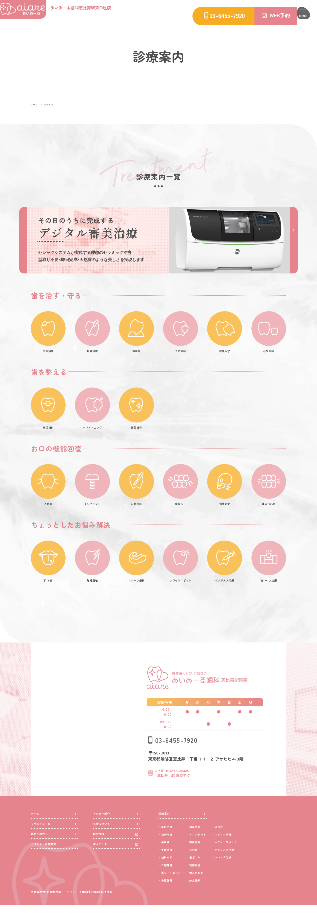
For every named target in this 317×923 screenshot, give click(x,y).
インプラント (214, 851)
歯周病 (169, 859)
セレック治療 (249, 874)
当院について (105, 843)
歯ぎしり (210, 874)
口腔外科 (171, 882)
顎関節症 (210, 882)
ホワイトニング (177, 890)
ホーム (36, 104)
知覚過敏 (210, 897)
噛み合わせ (212, 890)
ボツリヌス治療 (251, 867)
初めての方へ (43, 857)
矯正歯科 (210, 843)
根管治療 (171, 851)
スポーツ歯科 (249, 851)
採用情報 (101, 857)
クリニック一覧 (45, 843)
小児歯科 (171, 897)
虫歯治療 (171, 843)
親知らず (171, 874)
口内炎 (243, 843)
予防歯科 (171, 867)
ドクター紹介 (105, 829)
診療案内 (54, 104)
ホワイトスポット (253, 859)
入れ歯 (208, 867)
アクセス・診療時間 (49, 871)
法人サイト (103, 871)
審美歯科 (210, 859)
